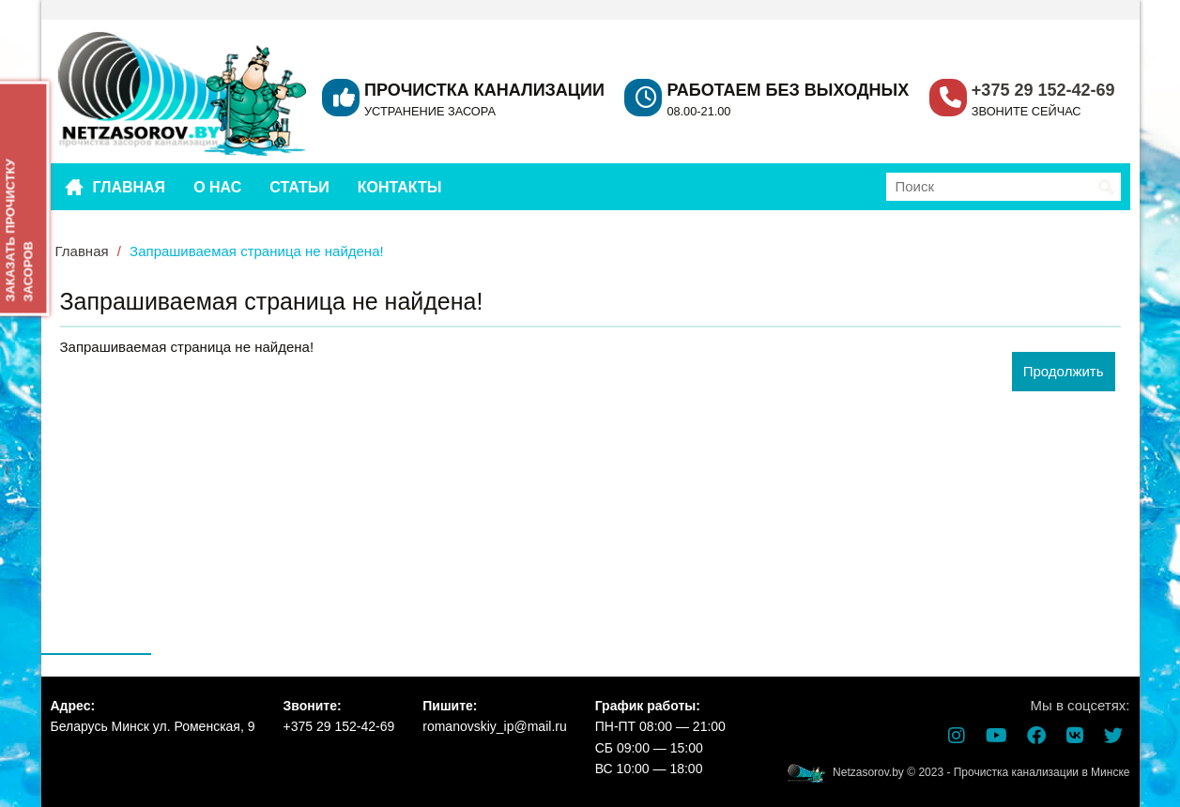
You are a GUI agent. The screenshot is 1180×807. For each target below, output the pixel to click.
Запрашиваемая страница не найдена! (257, 251)
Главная (82, 251)
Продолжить (1063, 371)
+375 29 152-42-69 (1043, 90)
